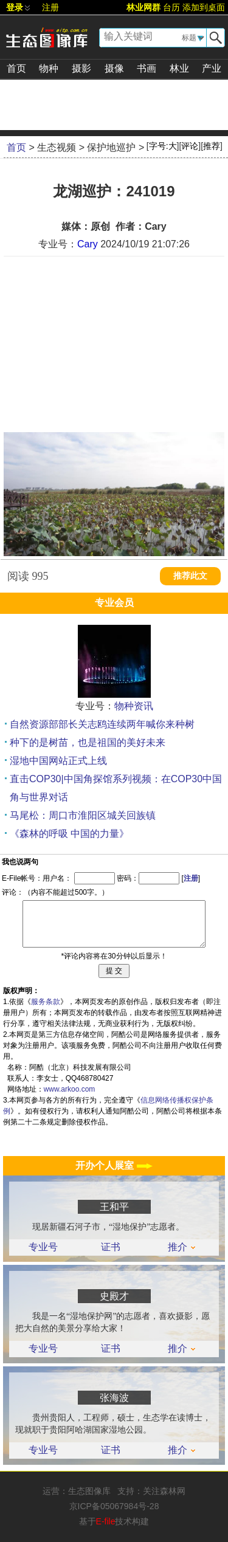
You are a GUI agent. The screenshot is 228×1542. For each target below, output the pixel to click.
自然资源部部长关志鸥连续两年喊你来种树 (102, 724)
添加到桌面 (203, 7)
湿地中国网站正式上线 (58, 761)
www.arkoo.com (69, 1089)
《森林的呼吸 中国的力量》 (69, 833)
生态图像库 (89, 1491)
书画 (146, 68)
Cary (87, 244)
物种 (48, 68)
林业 (179, 68)
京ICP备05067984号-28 (114, 1506)
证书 (110, 1247)
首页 (16, 68)
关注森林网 (164, 1491)
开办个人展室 (113, 1165)
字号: (163, 146)
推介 (181, 1247)
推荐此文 (190, 575)
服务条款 (45, 1001)
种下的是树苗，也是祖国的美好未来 (87, 742)
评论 (189, 146)
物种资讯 (133, 706)
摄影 (81, 68)
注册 (50, 7)
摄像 (114, 68)
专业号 (43, 1247)
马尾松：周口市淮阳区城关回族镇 (83, 815)
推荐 (211, 146)
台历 (171, 7)
